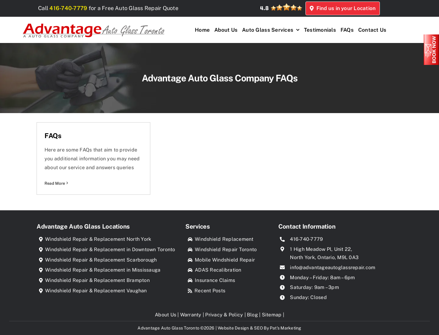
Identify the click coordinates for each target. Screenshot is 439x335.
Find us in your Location (374, 8)
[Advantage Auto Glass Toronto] (93, 21)
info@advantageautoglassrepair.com (332, 267)
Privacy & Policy (224, 315)
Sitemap (272, 315)
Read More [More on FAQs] (55, 183)
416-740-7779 (73, 8)
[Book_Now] (431, 37)
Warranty (191, 315)
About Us (165, 315)
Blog (252, 315)
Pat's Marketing (286, 328)
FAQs (53, 136)
